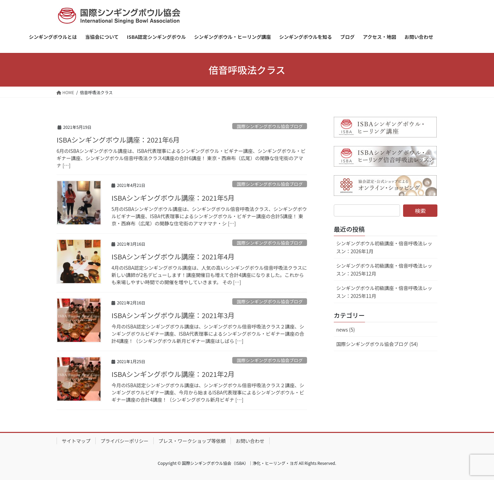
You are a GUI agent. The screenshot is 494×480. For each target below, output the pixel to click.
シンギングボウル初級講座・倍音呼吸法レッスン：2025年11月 (384, 291)
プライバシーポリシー (125, 440)
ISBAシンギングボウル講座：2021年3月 (173, 315)
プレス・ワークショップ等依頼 (192, 440)
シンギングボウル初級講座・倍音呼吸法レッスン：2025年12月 (384, 269)
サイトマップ (76, 440)
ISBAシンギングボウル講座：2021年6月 (118, 140)
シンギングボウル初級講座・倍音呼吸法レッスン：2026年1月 (384, 247)
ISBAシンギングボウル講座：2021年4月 (173, 256)
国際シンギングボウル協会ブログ (270, 126)
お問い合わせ (250, 440)
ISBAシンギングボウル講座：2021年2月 (173, 374)
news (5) (345, 329)
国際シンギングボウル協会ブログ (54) (377, 344)
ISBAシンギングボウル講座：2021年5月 (173, 198)
